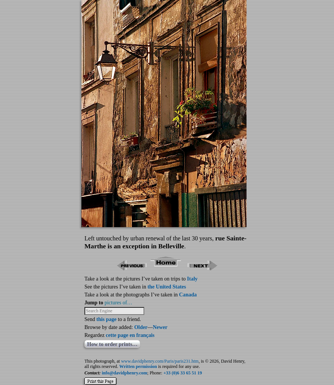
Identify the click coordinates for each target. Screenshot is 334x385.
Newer (160, 327)
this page (107, 319)
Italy (192, 279)
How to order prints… (112, 344)
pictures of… (118, 303)
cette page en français (130, 335)
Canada (188, 295)
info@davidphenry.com (124, 373)
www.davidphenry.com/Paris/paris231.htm (160, 361)
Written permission (138, 366)
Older (140, 327)
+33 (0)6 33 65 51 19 (183, 373)
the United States (166, 287)
